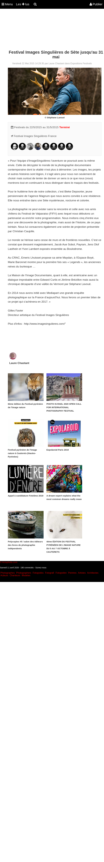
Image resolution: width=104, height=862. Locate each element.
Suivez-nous (40, 567)
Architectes (92, 573)
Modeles (26, 575)
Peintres (72, 573)
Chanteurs (15, 575)
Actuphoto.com (9, 562)
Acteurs (4, 575)
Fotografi (49, 573)
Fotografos (38, 573)
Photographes (7, 573)
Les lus (22, 4)
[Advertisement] (52, 30)
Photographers (23, 573)
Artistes (82, 573)
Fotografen (61, 573)
